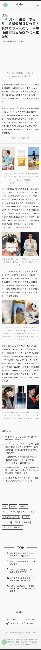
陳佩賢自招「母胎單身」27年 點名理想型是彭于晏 (22, 570)
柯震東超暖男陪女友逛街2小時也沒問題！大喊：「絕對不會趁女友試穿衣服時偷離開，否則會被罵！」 (22, 470)
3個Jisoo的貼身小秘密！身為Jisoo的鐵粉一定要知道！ (21, 438)
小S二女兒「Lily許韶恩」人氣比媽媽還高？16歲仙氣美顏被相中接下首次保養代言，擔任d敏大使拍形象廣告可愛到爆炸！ (22, 448)
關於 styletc (12, 619)
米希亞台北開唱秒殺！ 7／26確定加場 (23, 562)
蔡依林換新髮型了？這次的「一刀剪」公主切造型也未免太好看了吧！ (22, 479)
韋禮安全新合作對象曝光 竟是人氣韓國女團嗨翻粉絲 (22, 579)
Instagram (29, 623)
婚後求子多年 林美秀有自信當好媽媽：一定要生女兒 (22, 554)
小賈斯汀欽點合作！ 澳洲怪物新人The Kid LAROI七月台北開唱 (22, 588)
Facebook (12, 623)
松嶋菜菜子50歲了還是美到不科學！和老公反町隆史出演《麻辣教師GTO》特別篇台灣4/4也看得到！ (21, 460)
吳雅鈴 (21, 41)
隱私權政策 (30, 619)
